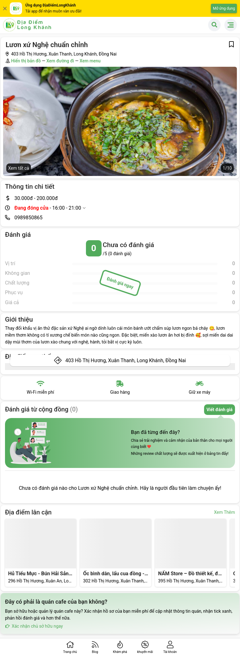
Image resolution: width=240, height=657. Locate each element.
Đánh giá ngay (120, 282)
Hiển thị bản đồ (26, 60)
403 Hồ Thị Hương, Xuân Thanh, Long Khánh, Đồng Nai (125, 360)
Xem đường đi (60, 60)
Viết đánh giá (219, 409)
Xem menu (90, 60)
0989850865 (28, 218)
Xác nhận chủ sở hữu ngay (34, 626)
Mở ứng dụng (224, 8)
